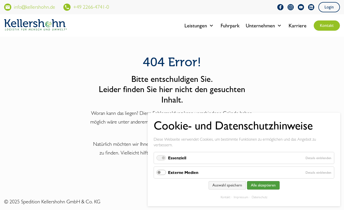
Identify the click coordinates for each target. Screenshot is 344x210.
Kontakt (327, 25)
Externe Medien (183, 172)
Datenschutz (259, 197)
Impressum (241, 197)
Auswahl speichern (227, 185)
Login (329, 7)
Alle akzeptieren (263, 185)
